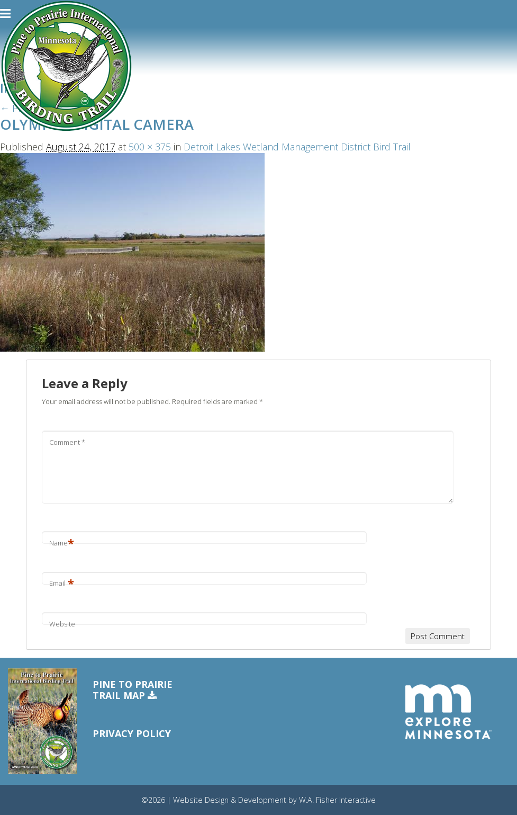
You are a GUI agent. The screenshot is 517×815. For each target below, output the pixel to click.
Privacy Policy (132, 733)
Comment (67, 442)
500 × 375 (150, 146)
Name (61, 543)
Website (62, 624)
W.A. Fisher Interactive (337, 800)
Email (61, 583)
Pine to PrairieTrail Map (133, 690)
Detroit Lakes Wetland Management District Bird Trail (297, 146)
